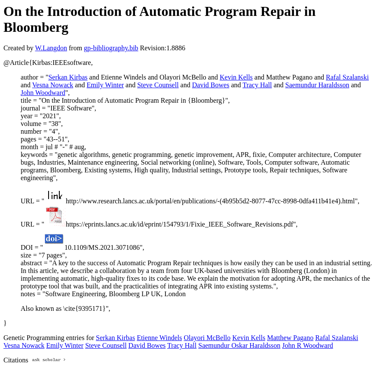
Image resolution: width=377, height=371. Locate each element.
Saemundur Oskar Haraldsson (239, 345)
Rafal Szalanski (347, 77)
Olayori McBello (207, 337)
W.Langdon (51, 48)
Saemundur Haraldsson (317, 85)
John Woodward (43, 92)
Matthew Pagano (290, 337)
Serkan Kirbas (67, 77)
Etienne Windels (159, 337)
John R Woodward (307, 345)
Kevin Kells (236, 77)
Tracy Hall (257, 85)
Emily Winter (105, 85)
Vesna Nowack (53, 85)
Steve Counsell (157, 85)
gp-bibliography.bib (111, 48)
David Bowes (211, 85)
